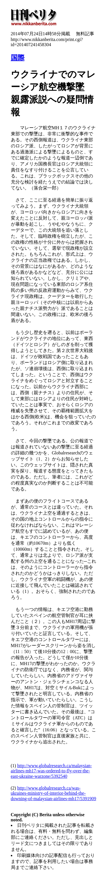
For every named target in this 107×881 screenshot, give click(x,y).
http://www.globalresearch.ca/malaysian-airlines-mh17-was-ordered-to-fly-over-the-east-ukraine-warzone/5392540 (51, 771)
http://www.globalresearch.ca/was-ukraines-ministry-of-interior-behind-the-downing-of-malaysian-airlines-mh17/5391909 (53, 793)
